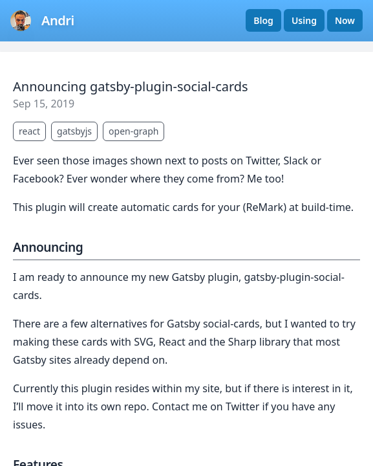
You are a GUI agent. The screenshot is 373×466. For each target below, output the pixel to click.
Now (345, 20)
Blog (263, 20)
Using (304, 20)
